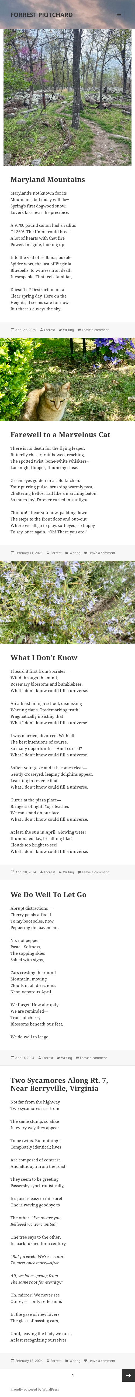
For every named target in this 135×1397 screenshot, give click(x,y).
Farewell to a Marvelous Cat (60, 434)
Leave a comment (95, 330)
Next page (128, 1375)
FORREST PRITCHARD (42, 14)
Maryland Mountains (48, 179)
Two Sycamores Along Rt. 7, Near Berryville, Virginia (59, 1084)
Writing (68, 330)
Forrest (49, 330)
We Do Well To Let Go (48, 894)
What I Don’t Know (44, 657)
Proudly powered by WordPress (35, 1389)
